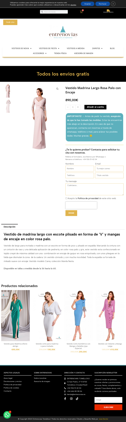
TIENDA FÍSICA (60, 53)
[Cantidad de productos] (73, 107)
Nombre (69, 164)
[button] (57, 89)
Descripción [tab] (10, 227)
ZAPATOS (97, 48)
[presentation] (81, 205)
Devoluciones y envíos (13, 381)
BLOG (112, 48)
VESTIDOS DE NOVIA (21, 48)
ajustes (73, 5)
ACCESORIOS (39, 53)
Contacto (7, 391)
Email (98, 164)
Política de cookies (11, 388)
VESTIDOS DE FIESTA (49, 48)
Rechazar (103, 4)
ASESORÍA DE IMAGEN (83, 53)
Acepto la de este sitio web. (92, 198)
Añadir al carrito (95, 107)
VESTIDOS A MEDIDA (76, 48)
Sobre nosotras (40, 378)
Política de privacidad (88, 198)
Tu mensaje (71, 181)
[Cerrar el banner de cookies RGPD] (113, 4)
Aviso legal (8, 378)
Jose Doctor (103, 419)
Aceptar (87, 4)
